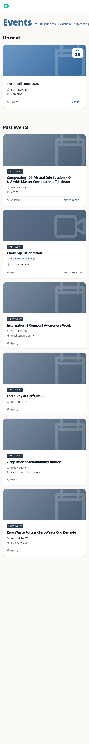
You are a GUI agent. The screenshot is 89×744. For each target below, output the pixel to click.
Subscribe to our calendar (53, 24)
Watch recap (72, 200)
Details (76, 102)
